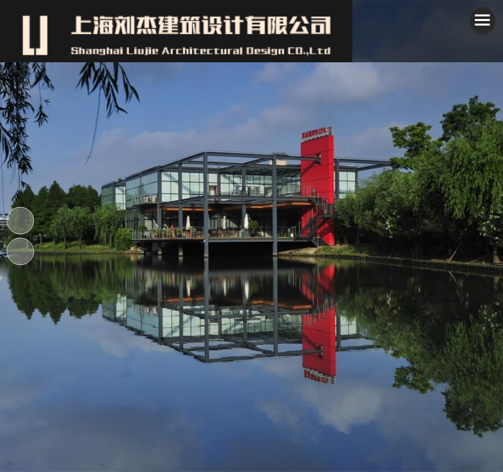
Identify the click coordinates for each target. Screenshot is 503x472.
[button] (377, 236)
